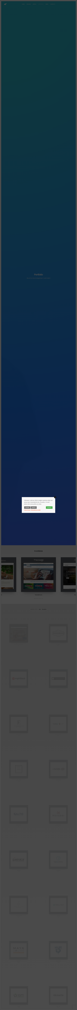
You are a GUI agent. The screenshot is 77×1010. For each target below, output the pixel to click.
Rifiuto (33, 507)
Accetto (49, 507)
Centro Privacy (27, 510)
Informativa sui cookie (36, 510)
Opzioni (27, 507)
